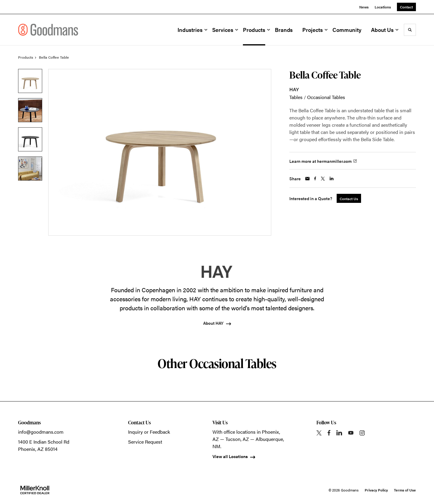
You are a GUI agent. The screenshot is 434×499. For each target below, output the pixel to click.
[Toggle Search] (410, 30)
